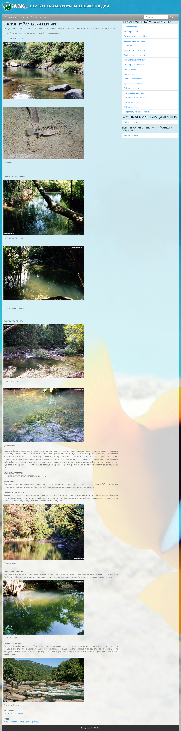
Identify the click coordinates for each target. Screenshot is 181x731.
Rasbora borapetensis (134, 78)
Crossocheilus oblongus (134, 41)
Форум (43, 17)
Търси (173, 17)
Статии (24, 17)
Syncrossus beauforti (133, 83)
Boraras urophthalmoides (135, 36)
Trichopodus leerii (132, 88)
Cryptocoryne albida (133, 122)
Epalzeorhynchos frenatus (135, 55)
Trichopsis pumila (132, 102)
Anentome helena (131, 135)
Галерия (34, 17)
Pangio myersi (130, 69)
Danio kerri (129, 45)
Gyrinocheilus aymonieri (134, 60)
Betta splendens (131, 31)
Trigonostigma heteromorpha (137, 112)
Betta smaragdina (132, 26)
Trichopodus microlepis (134, 93)
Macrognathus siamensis (135, 64)
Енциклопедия (11, 17)
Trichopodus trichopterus (135, 97)
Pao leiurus (129, 74)
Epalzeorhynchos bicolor (135, 50)
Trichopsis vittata (132, 107)
